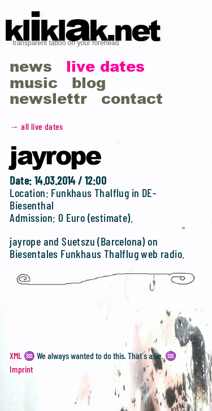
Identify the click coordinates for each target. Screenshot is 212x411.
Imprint (21, 369)
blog (89, 82)
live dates (105, 65)
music (34, 82)
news (31, 65)
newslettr (48, 98)
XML (16, 355)
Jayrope (55, 154)
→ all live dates (36, 126)
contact (132, 98)
